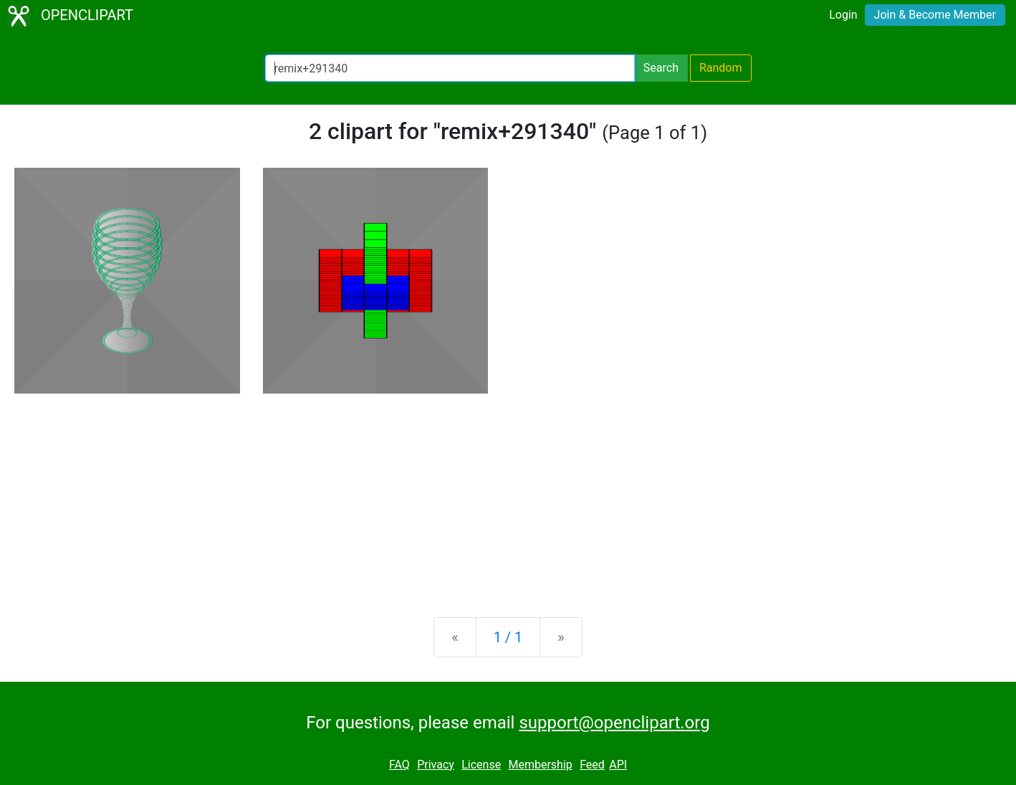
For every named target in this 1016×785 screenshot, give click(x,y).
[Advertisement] (508, 494)
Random (720, 68)
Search (661, 68)
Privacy (435, 764)
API (618, 764)
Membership (540, 764)
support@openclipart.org (614, 723)
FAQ (399, 764)
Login (843, 15)
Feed (592, 764)
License (481, 764)
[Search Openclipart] (450, 68)
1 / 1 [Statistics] (508, 637)
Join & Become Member (935, 15)
